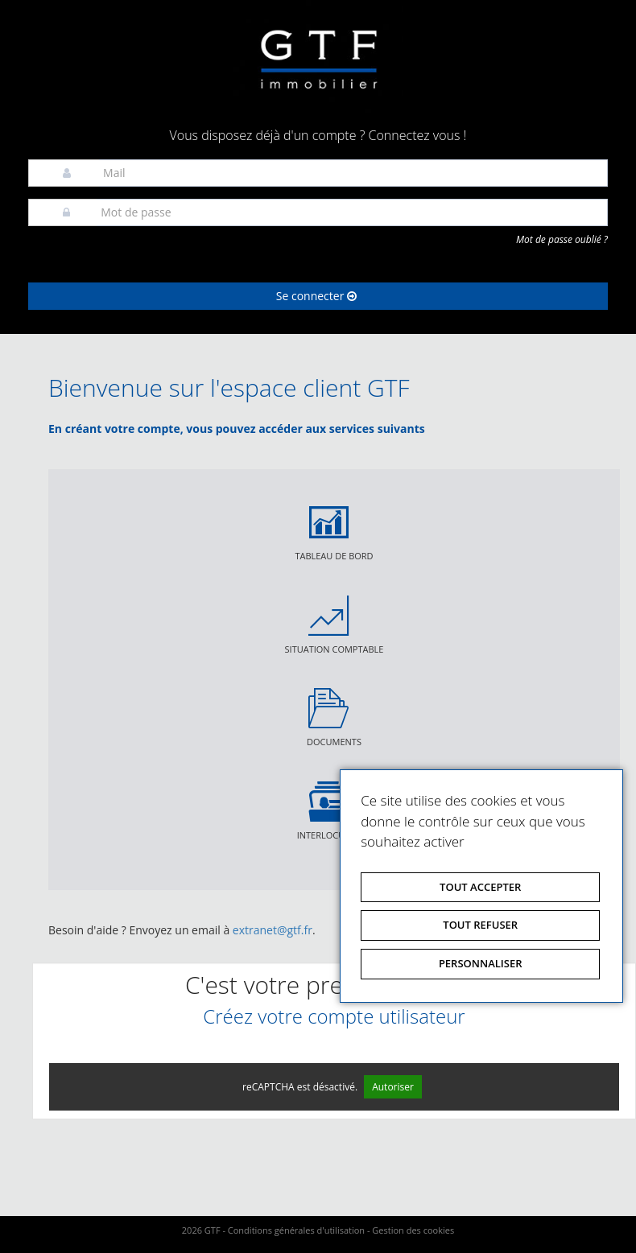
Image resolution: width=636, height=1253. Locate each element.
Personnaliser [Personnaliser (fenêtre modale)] (480, 963)
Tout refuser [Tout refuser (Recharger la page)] (480, 924)
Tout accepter (480, 887)
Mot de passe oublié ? (562, 239)
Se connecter (316, 295)
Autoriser (393, 1087)
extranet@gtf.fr (272, 930)
